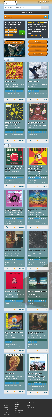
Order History (30, 407)
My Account (30, 405)
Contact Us (18, 406)
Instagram (38, 35)
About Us (6, 412)
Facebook (31, 35)
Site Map (17, 412)
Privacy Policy (7, 414)
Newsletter (30, 411)
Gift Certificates (19, 410)
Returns (17, 408)
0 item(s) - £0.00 (26, 12)
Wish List (29, 409)
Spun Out (10, 3)
